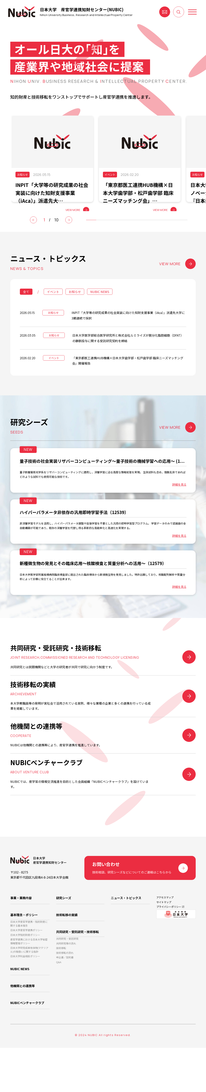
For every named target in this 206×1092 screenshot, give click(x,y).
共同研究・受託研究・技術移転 (77, 970)
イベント (53, 303)
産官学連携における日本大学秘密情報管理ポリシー (29, 987)
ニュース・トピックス (126, 939)
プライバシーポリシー (168, 950)
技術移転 (61, 991)
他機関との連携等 (22, 1033)
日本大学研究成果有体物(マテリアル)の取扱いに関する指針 (29, 997)
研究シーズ (63, 939)
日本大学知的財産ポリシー (25, 979)
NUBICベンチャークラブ (27, 1048)
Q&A (58, 1009)
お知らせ (75, 303)
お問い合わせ (164, 11)
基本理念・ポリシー (24, 955)
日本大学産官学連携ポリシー (26, 973)
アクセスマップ (165, 939)
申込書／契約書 (65, 1003)
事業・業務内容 (21, 939)
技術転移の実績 (67, 955)
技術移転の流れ (65, 997)
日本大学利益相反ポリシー (25, 1005)
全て (26, 303)
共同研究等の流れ (66, 985)
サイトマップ (163, 945)
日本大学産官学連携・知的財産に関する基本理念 (29, 966)
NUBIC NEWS (99, 303)
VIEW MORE (177, 275)
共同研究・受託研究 (67, 979)
